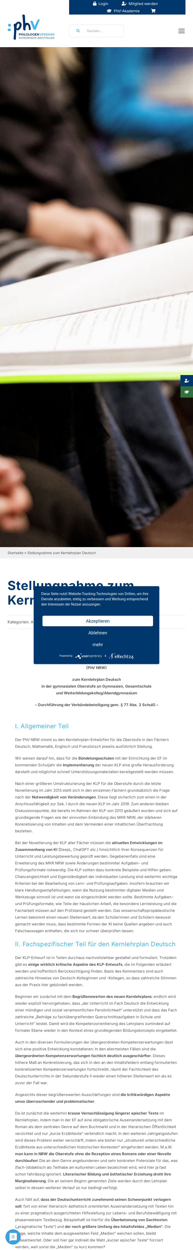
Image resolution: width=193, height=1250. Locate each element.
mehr (97, 644)
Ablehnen (97, 632)
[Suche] (76, 31)
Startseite (15, 553)
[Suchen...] (96, 31)
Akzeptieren (98, 620)
